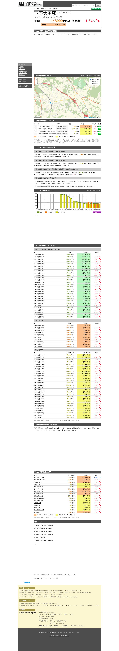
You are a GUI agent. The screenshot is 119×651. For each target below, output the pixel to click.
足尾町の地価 (37, 507)
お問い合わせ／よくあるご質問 (48, 626)
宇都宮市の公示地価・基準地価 (43, 525)
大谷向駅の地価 (38, 493)
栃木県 (43, 8)
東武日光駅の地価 (39, 477)
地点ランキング (23, 71)
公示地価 (35, 590)
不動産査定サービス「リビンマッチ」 (64, 605)
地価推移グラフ (23, 73)
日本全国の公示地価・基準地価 (43, 534)
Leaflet (85, 117)
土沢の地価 (37, 512)
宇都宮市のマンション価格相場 (43, 540)
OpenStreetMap (92, 117)
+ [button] (36, 79)
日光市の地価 (22, 81)
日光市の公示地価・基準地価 (43, 528)
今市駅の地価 (37, 482)
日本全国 (36, 8)
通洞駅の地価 (37, 503)
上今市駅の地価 (38, 491)
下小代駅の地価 (38, 486)
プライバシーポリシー (77, 626)
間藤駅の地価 (37, 505)
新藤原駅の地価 (38, 500)
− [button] (36, 82)
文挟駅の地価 (37, 484)
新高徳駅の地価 (38, 496)
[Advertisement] (25, 34)
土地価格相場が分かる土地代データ (59, 636)
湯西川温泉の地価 (39, 510)
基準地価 (41, 590)
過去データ (22, 75)
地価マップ (22, 69)
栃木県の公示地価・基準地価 (43, 531)
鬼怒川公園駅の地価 (39, 498)
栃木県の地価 (22, 79)
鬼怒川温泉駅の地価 (39, 480)
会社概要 (65, 626)
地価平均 (21, 67)
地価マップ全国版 (24, 86)
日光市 (48, 8)
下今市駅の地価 (38, 489)
